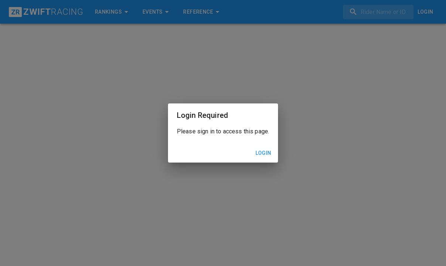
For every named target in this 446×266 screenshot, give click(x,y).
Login (263, 153)
